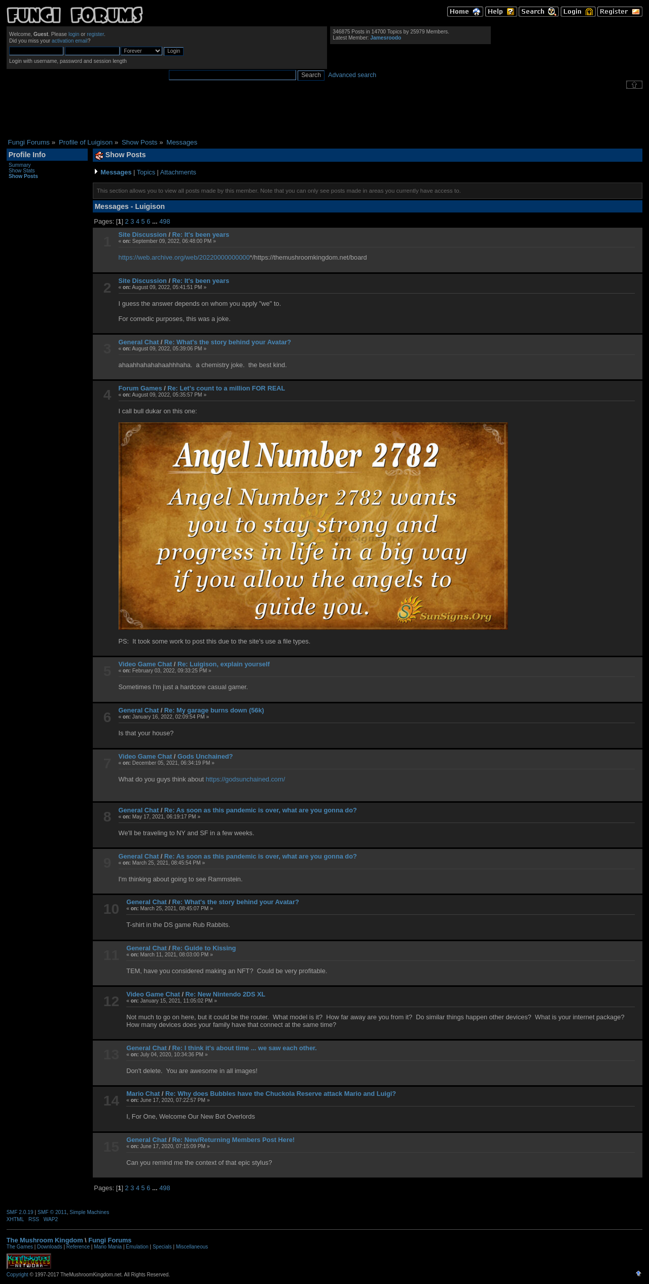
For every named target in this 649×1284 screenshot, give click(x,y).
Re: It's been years (201, 234)
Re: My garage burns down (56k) (214, 710)
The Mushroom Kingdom (45, 1240)
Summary (20, 165)
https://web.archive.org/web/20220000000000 (184, 257)
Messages (115, 172)
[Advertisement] (324, 113)
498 (164, 221)
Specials (162, 1247)
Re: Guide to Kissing (204, 948)
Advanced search (352, 75)
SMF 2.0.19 (20, 1212)
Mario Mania (108, 1247)
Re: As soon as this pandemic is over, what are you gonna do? (260, 810)
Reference (78, 1247)
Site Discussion (143, 234)
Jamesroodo (385, 38)
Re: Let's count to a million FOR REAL (226, 388)
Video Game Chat (145, 664)
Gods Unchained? (205, 756)
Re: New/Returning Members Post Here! (233, 1140)
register (95, 34)
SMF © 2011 (52, 1212)
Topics (146, 172)
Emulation (137, 1247)
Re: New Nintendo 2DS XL (226, 994)
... (155, 221)
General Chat (139, 342)
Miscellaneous (192, 1247)
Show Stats (22, 170)
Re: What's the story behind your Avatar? (227, 342)
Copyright (17, 1274)
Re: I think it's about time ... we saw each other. (244, 1048)
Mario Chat (143, 1093)
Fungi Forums (109, 1240)
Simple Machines (89, 1212)
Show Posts (23, 176)
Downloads (49, 1247)
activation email (70, 41)
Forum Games (140, 388)
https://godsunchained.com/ (245, 779)
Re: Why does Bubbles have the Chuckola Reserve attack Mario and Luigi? (280, 1093)
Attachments (178, 172)
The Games (20, 1247)
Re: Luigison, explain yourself (223, 664)
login (74, 34)
